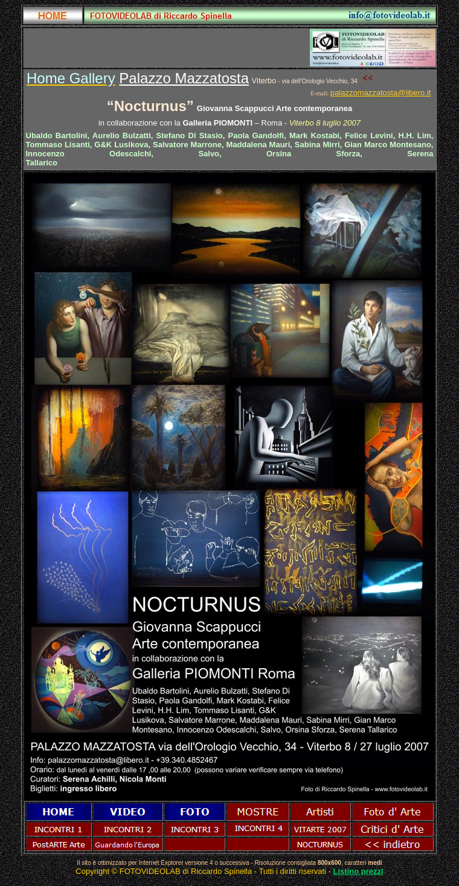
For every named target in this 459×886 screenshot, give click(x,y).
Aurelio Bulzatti (121, 135)
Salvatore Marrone (187, 144)
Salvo (208, 153)
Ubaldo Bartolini (57, 135)
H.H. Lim (415, 135)
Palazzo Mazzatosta (184, 78)
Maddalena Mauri (258, 144)
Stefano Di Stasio (189, 135)
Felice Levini (369, 135)
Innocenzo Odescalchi (89, 153)
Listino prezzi (358, 871)
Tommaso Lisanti (58, 144)
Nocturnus (150, 106)
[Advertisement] (165, 48)
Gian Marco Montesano (387, 144)
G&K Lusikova (121, 144)
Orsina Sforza (313, 153)
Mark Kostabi (314, 135)
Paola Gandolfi (256, 135)
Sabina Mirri (317, 144)
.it (428, 92)
